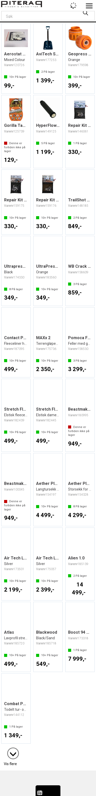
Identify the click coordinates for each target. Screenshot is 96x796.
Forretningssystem (24, 786)
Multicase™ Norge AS (48, 791)
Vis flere (10, 750)
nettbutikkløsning (59, 786)
